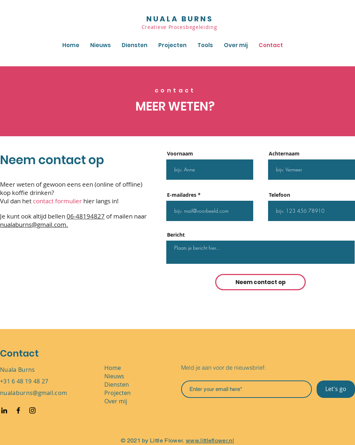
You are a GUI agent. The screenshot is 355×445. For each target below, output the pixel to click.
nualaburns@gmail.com (33, 393)
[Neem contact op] (260, 282)
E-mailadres (181, 194)
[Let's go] (336, 389)
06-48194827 (86, 216)
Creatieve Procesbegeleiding (180, 27)
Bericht (176, 234)
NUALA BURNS (179, 19)
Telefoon (279, 194)
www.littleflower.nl (210, 440)
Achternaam (284, 153)
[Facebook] (18, 410)
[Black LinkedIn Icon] (4, 410)
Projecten (117, 393)
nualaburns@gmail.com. (34, 224)
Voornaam (180, 153)
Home (112, 368)
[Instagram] (32, 410)
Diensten (116, 384)
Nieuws (114, 376)
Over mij (115, 401)
